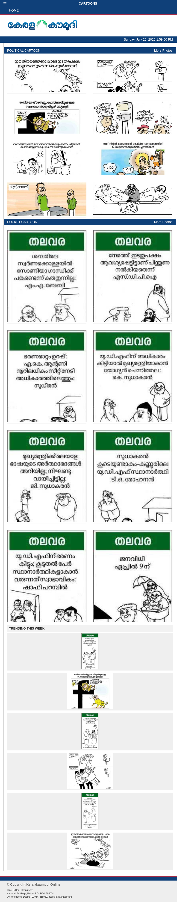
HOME (14, 10)
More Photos (163, 50)
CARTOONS (50, 3)
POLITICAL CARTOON (23, 50)
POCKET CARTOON (22, 222)
